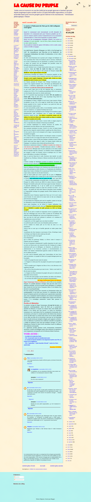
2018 (68, 445)
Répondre (29, 363)
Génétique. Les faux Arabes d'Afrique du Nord (16, 32)
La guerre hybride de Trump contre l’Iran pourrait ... (72, 183)
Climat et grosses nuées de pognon (72, 229)
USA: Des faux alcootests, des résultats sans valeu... (72, 375)
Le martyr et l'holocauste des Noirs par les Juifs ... (72, 360)
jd (27, 387)
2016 (68, 449)
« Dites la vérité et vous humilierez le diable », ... (72, 204)
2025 (68, 40)
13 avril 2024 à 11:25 (41, 377)
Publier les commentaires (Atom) (38, 469)
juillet (70, 428)
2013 (68, 456)
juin (70, 430)
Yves (28, 358)
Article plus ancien (56, 466)
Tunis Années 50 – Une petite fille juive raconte (72, 164)
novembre (71, 58)
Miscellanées (71, 148)
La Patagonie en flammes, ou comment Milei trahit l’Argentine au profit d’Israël (16, 137)
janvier (71, 442)
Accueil (42, 466)
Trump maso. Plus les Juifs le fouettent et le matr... (72, 152)
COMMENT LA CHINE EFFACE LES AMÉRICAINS (72, 407)
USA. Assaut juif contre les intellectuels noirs (37, 338)
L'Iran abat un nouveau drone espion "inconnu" (72, 330)
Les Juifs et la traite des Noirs (33, 336)
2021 (68, 50)
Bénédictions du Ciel (16, 84)
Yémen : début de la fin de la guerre (72, 325)
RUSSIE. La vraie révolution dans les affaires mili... (72, 68)
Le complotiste (34, 369)
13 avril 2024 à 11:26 (41, 401)
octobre (71, 421)
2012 (68, 458)
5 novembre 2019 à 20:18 (35, 413)
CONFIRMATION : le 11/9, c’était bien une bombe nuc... (72, 80)
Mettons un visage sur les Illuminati (72, 103)
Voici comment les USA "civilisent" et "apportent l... (72, 291)
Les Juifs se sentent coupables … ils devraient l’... (72, 235)
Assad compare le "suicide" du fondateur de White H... (72, 255)
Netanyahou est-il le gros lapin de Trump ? (16, 40)
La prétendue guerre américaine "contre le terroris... (71, 137)
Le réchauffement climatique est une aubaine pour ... (72, 273)
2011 (68, 460)
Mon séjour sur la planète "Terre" (72, 261)
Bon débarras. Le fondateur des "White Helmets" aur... (72, 297)
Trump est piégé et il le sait (16, 126)
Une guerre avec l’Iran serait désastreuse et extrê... (72, 210)
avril (70, 435)
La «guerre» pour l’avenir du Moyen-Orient (72, 131)
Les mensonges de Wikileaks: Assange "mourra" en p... (72, 109)
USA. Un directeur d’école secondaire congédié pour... (71, 383)
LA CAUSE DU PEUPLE (36, 6)
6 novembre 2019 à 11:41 (38, 426)
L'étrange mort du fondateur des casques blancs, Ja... (72, 266)
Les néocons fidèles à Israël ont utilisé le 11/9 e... (72, 347)
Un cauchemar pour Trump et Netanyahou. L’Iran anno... (72, 279)
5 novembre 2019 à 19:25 (36, 358)
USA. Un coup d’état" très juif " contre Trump (72, 97)
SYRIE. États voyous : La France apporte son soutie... (72, 171)
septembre (71, 424)
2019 (68, 54)
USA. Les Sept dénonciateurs (72, 371)
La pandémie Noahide (71, 418)
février (70, 439)
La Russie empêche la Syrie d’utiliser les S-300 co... (72, 126)
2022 (68, 47)
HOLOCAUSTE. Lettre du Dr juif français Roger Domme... (72, 353)
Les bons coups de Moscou (72, 114)
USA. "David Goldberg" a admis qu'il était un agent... (71, 223)
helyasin (29, 426)
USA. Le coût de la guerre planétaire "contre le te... (72, 216)
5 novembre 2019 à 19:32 (45, 369)
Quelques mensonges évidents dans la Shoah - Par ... (72, 340)
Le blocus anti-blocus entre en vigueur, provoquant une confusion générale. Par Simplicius (16, 116)
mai (70, 433)
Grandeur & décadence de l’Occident (72, 177)
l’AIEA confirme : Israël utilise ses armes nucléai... (72, 86)
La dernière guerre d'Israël (72, 335)
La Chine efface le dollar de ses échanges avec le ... (72, 366)
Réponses (31, 366)
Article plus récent (28, 466)
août (70, 426)
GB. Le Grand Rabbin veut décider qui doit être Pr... (72, 62)
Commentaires (18, 479)
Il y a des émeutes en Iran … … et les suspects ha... (72, 191)
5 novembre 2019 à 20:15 (35, 387)
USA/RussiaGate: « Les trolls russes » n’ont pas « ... (72, 74)
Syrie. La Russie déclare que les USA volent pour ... (72, 413)
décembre (71, 56)
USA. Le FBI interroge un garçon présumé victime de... (72, 198)
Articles (16, 477)
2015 (68, 451)
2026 (68, 38)
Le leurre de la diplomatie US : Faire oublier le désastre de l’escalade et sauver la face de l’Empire (16, 52)
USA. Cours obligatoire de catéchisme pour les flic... (72, 158)
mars (70, 437)
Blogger (53, 499)
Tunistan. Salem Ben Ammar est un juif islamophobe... (72, 390)
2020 (68, 52)
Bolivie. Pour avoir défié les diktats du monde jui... (72, 249)
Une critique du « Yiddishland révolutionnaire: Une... (72, 307)
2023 (68, 45)
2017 (68, 447)
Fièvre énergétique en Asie (72, 92)
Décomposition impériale (72, 302)
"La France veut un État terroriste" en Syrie (72, 401)
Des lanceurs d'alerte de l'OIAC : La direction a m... (71, 243)
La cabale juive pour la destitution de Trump (72, 144)
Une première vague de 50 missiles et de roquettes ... (72, 285)
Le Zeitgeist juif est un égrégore (72, 396)
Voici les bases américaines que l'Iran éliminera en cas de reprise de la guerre (16, 151)
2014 (68, 454)
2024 (68, 43)
